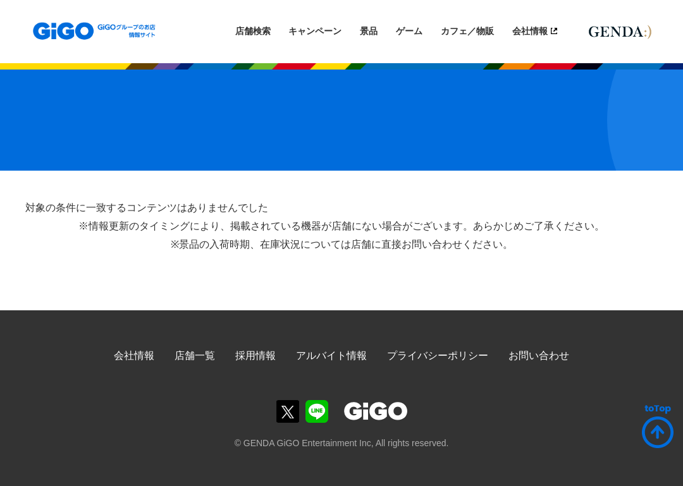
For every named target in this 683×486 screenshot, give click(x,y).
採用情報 (255, 355)
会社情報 (530, 31)
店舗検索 (253, 31)
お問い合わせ (538, 355)
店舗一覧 (195, 355)
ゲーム (409, 31)
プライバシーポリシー (437, 355)
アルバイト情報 (331, 355)
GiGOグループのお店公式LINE (316, 411)
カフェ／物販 (467, 31)
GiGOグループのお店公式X (287, 411)
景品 (369, 31)
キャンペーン (315, 31)
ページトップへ (658, 426)
